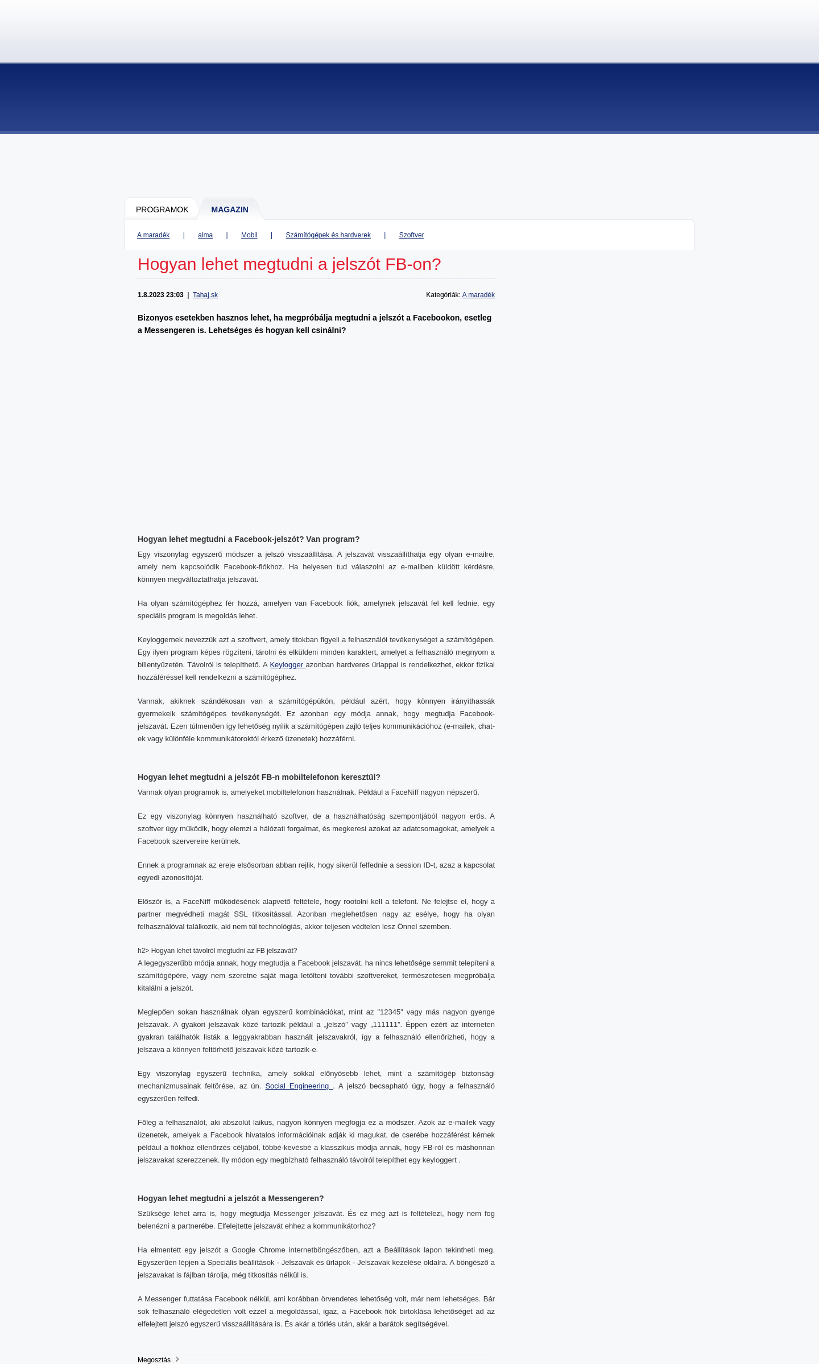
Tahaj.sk (205, 295)
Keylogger (287, 664)
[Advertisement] (410, 165)
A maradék (153, 235)
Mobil (249, 235)
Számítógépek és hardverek (328, 235)
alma (205, 235)
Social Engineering (299, 1086)
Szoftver (411, 235)
